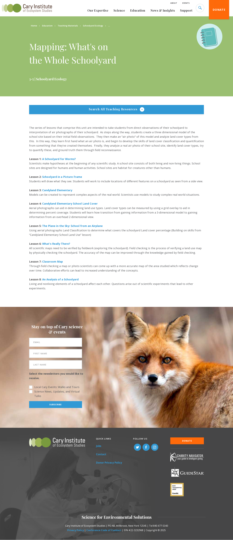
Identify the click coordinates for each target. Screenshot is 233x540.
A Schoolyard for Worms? (59, 159)
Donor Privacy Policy (109, 462)
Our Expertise (97, 10)
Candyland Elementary (57, 190)
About (173, 3)
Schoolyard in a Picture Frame (62, 177)
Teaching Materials (68, 25)
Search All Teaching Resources (113, 109)
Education (137, 10)
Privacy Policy (75, 530)
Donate (219, 9)
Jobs (98, 446)
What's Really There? (56, 243)
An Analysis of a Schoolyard (60, 279)
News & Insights (163, 10)
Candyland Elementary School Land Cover (70, 203)
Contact (101, 454)
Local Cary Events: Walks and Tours (56, 387)
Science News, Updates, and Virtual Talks (57, 394)
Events (186, 3)
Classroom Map (52, 261)
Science (119, 10)
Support (186, 10)
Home (34, 25)
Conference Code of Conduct (103, 530)
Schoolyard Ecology (93, 25)
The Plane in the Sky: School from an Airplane (72, 226)
